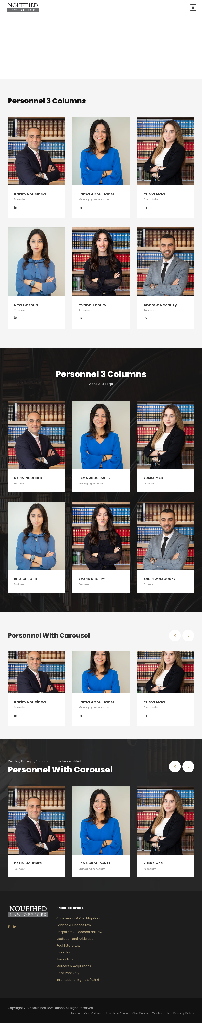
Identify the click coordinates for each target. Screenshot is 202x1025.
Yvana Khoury (92, 307)
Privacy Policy (183, 1015)
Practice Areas (117, 1015)
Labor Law (64, 954)
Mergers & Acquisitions (73, 968)
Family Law (64, 961)
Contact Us (160, 1015)
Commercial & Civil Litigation (78, 920)
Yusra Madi (155, 196)
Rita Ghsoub (26, 307)
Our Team (140, 1015)
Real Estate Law (68, 947)
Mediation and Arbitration (75, 940)
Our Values (93, 1015)
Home (75, 1015)
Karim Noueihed (30, 196)
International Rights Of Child (77, 981)
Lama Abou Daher (96, 196)
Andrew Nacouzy (160, 307)
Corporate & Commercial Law (79, 934)
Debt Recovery (67, 975)
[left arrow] (175, 637)
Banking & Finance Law (73, 927)
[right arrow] (188, 637)
